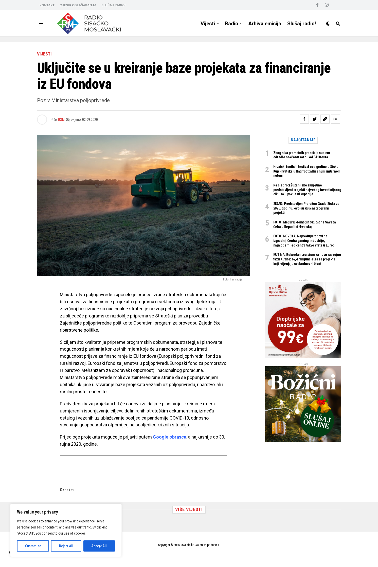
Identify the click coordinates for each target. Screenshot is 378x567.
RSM (61, 120)
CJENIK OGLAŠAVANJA (78, 5)
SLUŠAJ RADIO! (113, 5)
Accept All (99, 546)
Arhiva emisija (264, 24)
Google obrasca (169, 437)
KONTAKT (47, 5)
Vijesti (208, 24)
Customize (33, 546)
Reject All (66, 546)
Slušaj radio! (301, 24)
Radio (231, 24)
